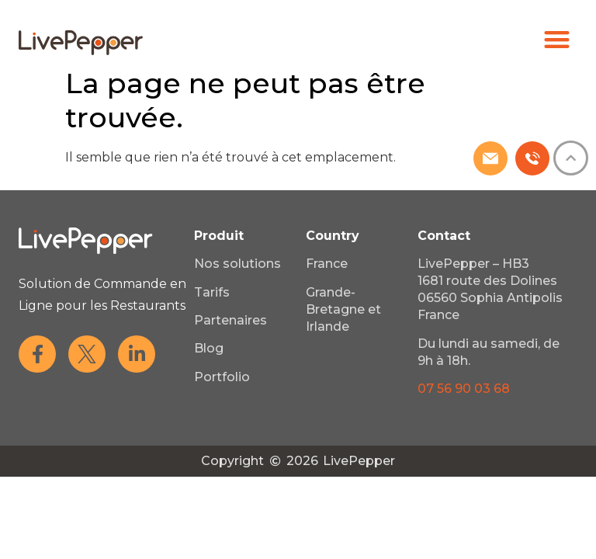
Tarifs (212, 292)
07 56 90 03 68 (464, 388)
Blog (209, 348)
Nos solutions (237, 263)
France (327, 263)
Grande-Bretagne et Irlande (343, 309)
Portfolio (222, 377)
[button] (557, 39)
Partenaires (230, 320)
